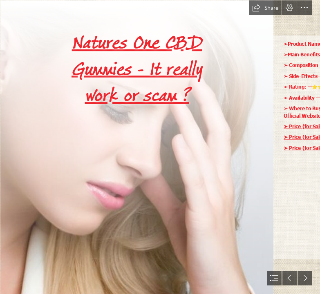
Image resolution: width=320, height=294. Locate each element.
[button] (265, 7)
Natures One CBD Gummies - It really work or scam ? (137, 69)
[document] (160, 147)
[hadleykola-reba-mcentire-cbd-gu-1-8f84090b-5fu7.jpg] (136, 147)
